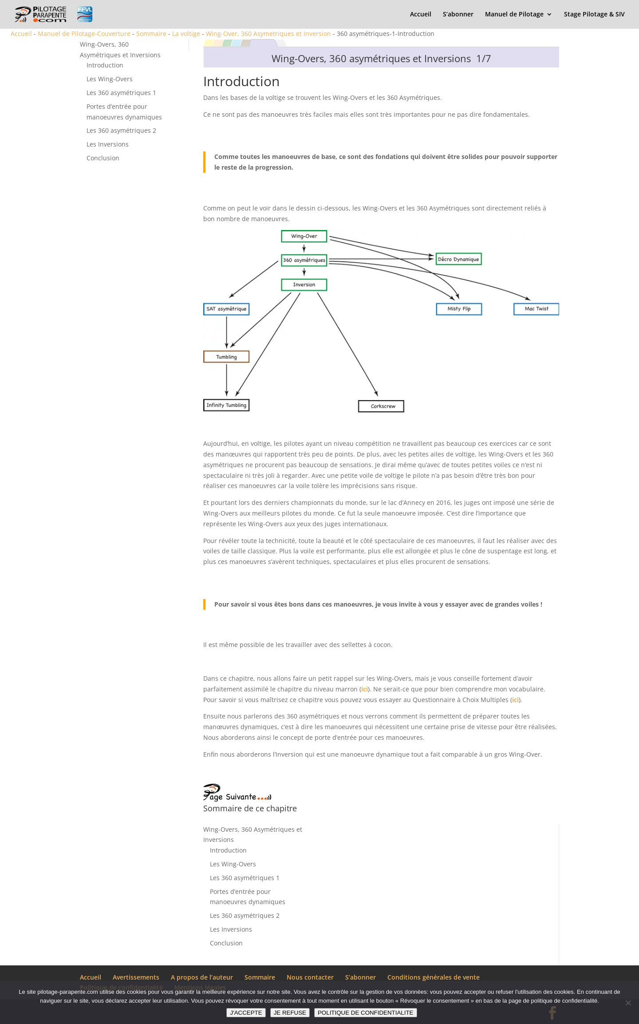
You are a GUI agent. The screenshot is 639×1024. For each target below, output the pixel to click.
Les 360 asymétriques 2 (121, 130)
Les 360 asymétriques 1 (121, 92)
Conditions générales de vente (433, 977)
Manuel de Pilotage (514, 14)
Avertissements (136, 977)
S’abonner (458, 14)
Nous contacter (310, 977)
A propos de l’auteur (202, 977)
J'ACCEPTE (246, 1012)
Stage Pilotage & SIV (594, 14)
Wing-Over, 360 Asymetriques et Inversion (268, 33)
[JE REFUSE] (627, 1002)
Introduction (105, 65)
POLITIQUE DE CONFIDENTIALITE (366, 1012)
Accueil (420, 14)
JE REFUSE (290, 1012)
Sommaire (151, 33)
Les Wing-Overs (110, 79)
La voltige (186, 33)
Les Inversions (108, 144)
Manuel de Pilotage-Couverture (84, 33)
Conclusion (103, 158)
